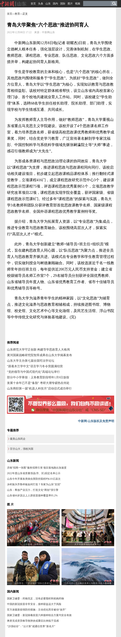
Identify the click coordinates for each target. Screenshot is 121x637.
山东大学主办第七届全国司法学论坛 (30, 360)
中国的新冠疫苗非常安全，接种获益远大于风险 (34, 604)
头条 (40, 3)
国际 (62, 3)
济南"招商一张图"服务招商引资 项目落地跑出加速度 (37, 467)
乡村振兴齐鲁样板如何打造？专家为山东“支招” (34, 484)
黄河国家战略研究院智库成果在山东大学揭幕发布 (39, 355)
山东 (48, 3)
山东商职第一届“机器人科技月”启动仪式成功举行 (39, 388)
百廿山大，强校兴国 (21, 448)
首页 (33, 3)
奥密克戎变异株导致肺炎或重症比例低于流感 (33, 620)
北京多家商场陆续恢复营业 (87, 544)
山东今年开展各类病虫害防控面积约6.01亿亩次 (34, 478)
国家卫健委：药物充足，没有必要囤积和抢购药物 (35, 598)
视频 (77, 3)
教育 (17, 13)
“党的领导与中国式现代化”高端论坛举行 (33, 371)
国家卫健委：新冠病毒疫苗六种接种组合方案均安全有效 (39, 615)
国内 (55, 3)
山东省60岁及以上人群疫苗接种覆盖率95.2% (32, 495)
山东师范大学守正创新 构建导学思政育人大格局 (38, 349)
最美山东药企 (17, 438)
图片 (70, 3)
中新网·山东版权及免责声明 (96, 421)
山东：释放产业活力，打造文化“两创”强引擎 (32, 490)
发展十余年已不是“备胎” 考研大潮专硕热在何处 (38, 382)
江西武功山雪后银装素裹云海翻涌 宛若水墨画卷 (87, 583)
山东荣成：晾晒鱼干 (33, 544)
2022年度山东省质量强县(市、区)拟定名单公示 (33, 473)
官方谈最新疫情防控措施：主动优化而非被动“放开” (36, 609)
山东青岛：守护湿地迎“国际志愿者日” (33, 583)
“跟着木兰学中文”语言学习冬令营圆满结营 (35, 366)
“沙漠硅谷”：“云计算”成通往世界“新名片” (31, 626)
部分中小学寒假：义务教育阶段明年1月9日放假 (38, 377)
